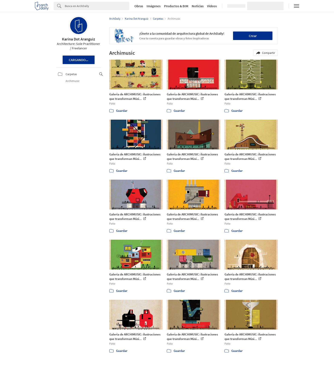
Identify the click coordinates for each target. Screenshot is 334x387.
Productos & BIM (176, 6)
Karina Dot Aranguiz (78, 39)
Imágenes (154, 6)
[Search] (97, 6)
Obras (138, 6)
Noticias (198, 6)
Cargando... (78, 60)
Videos (212, 6)
